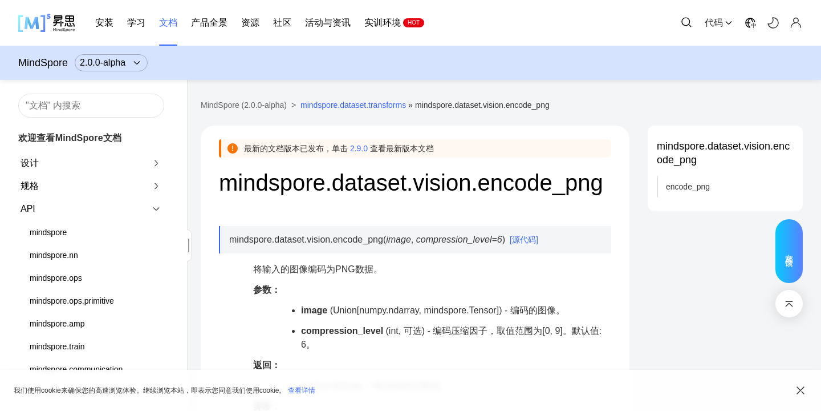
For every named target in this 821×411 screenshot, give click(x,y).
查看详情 (301, 390)
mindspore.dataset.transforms (353, 105)
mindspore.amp (57, 323)
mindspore (48, 232)
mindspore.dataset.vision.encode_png (723, 153)
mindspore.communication (76, 369)
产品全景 (209, 22)
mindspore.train (57, 346)
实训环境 (382, 22)
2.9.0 (359, 148)
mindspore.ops (56, 278)
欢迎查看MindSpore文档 (69, 138)
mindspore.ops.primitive (72, 300)
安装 (104, 22)
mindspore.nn (54, 255)
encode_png (688, 186)
